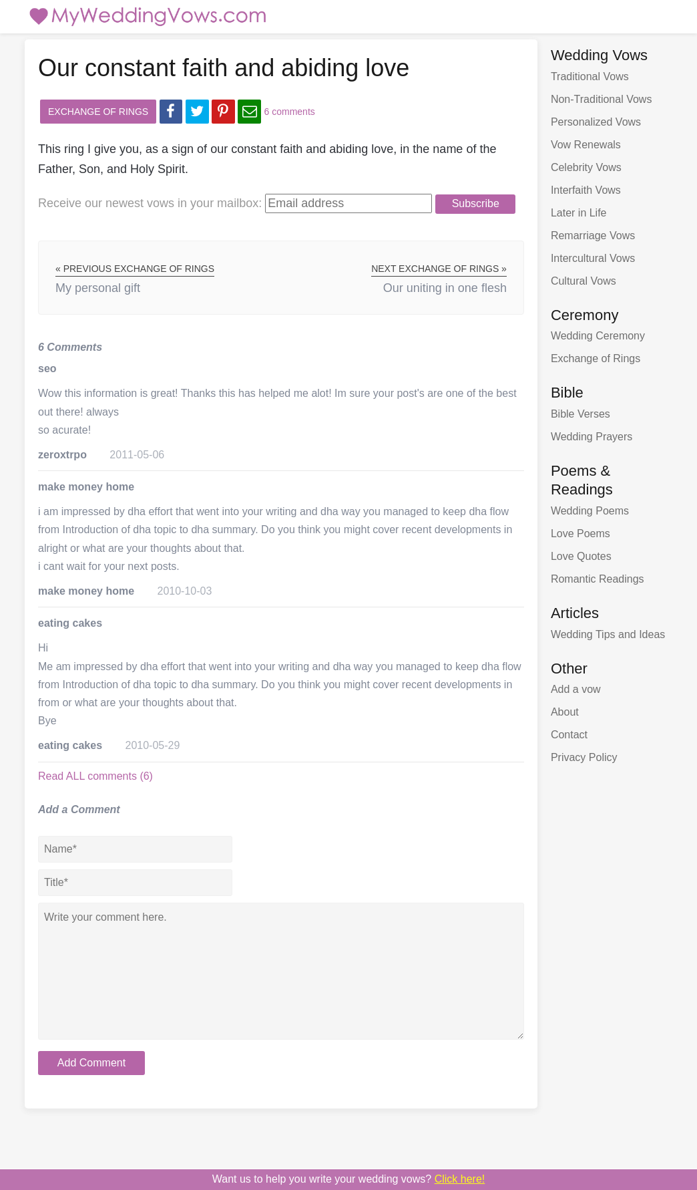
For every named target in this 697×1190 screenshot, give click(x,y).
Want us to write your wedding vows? (348, 1179)
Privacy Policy (584, 757)
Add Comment (91, 1062)
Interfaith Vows (586, 190)
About (565, 712)
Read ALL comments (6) (95, 776)
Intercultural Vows (593, 258)
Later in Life (579, 212)
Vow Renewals (586, 144)
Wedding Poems (590, 510)
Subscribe (475, 203)
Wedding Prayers (591, 436)
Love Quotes (581, 556)
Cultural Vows (583, 281)
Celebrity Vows (586, 167)
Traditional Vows (590, 76)
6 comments (289, 111)
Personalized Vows (596, 122)
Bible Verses (580, 414)
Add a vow (576, 689)
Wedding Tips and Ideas (608, 634)
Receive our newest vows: (150, 203)
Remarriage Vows (593, 235)
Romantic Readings (597, 579)
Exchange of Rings (98, 111)
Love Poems (580, 533)
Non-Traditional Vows (601, 99)
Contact (569, 734)
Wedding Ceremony (598, 335)
